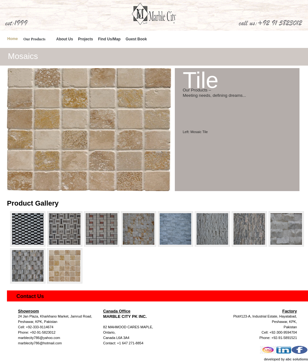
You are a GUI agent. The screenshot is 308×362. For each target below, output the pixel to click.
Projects (85, 39)
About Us (64, 39)
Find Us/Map (109, 39)
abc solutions (297, 359)
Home (12, 39)
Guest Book (136, 39)
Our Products (34, 39)
